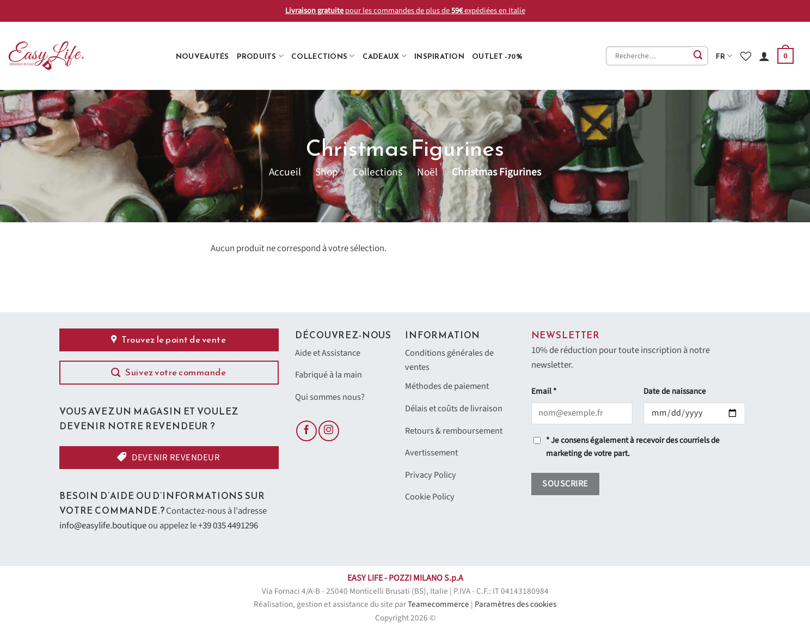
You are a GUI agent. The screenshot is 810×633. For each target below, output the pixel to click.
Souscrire (565, 483)
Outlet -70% (497, 56)
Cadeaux (385, 56)
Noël (427, 172)
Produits (260, 56)
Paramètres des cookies (515, 604)
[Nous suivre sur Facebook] (306, 433)
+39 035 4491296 (228, 525)
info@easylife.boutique (102, 525)
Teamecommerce (438, 604)
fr (724, 56)
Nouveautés (202, 56)
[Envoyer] (698, 55)
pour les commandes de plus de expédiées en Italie (405, 10)
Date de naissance (674, 391)
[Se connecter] (764, 56)
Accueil (285, 172)
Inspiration (439, 56)
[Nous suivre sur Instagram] (328, 433)
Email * (543, 391)
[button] (785, 56)
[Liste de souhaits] (745, 56)
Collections (322, 56)
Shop (326, 172)
